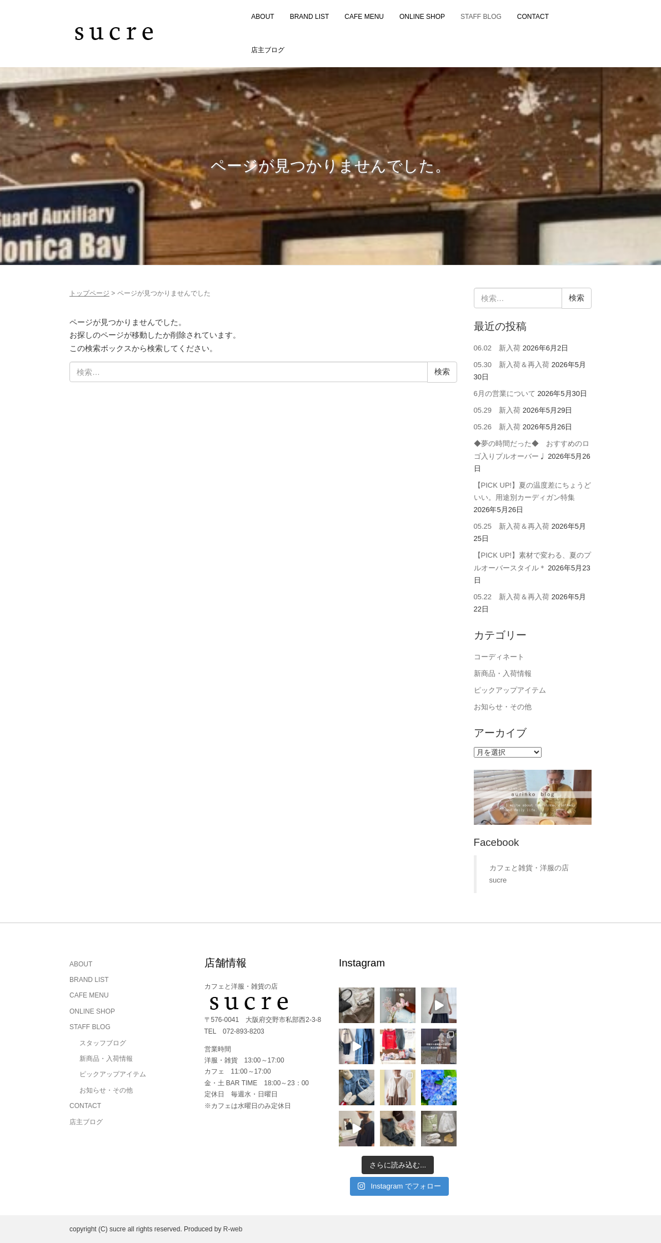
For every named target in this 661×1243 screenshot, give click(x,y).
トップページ (89, 293)
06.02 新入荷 (497, 348)
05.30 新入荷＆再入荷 (512, 364)
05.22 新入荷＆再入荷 (512, 597)
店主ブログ (267, 50)
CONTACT (533, 17)
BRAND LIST (309, 17)
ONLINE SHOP (422, 17)
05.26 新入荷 (497, 427)
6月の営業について (504, 393)
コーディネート (499, 657)
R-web (233, 1229)
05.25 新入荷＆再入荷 (512, 526)
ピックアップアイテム (510, 690)
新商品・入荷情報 (503, 673)
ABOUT (262, 17)
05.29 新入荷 (497, 410)
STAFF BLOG (481, 17)
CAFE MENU (364, 17)
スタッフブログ (102, 1043)
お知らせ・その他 (503, 707)
